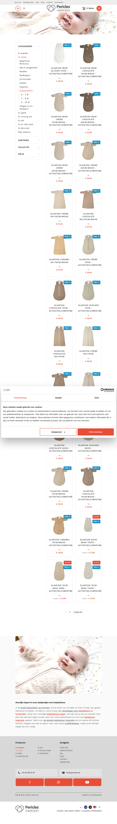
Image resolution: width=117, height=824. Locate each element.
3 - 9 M (25, 106)
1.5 (96, 150)
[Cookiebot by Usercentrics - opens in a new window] (102, 390)
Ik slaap (25, 24)
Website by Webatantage (92, 803)
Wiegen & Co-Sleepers (26, 115)
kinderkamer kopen (56, 722)
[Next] (78, 620)
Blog (42, 2)
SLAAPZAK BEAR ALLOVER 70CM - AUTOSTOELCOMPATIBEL (61, 79)
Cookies (60, 819)
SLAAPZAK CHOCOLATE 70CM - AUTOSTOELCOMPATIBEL (61, 316)
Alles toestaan (95, 432)
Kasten (23, 91)
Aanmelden (59, 2)
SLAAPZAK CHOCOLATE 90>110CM (59, 362)
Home (17, 24)
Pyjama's (24, 95)
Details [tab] (58, 397)
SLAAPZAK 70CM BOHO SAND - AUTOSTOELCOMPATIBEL (61, 596)
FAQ (37, 2)
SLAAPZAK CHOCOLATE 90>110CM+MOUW (88, 225)
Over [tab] (97, 397)
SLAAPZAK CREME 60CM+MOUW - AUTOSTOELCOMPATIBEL (90, 176)
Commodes (25, 87)
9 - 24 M (25, 110)
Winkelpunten (28, 2)
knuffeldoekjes (72, 731)
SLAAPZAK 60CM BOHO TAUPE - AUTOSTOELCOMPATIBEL (90, 550)
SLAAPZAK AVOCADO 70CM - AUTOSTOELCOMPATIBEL (90, 316)
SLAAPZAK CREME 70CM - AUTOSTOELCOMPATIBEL (90, 270)
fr (24, 12)
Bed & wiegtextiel (29, 75)
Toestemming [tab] (20, 397)
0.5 (67, 53)
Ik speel (22, 121)
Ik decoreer (24, 136)
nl (18, 12)
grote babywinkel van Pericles (35, 715)
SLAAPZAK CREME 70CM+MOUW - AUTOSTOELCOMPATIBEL (61, 502)
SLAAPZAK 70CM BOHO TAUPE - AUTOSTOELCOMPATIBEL (90, 596)
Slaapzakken (26, 98)
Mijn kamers (24, 140)
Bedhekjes (25, 83)
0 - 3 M (25, 102)
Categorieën (29, 54)
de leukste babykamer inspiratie (59, 728)
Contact (49, 2)
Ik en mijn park (25, 132)
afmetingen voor (76, 719)
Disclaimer (69, 819)
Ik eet (21, 128)
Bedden (23, 79)
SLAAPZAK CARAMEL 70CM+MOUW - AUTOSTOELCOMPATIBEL (61, 550)
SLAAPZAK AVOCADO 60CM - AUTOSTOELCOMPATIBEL (90, 456)
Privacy (78, 819)
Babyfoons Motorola (25, 70)
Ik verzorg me (25, 124)
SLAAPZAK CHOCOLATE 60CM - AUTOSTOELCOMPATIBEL (61, 456)
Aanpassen (58, 432)
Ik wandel (23, 61)
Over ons (17, 2)
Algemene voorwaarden (92, 819)
